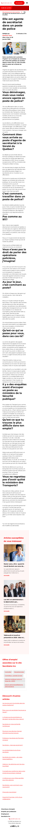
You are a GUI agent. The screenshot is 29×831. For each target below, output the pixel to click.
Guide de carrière (6, 8)
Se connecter (19, 2)
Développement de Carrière (11, 12)
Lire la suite (6, 575)
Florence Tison (7, 35)
